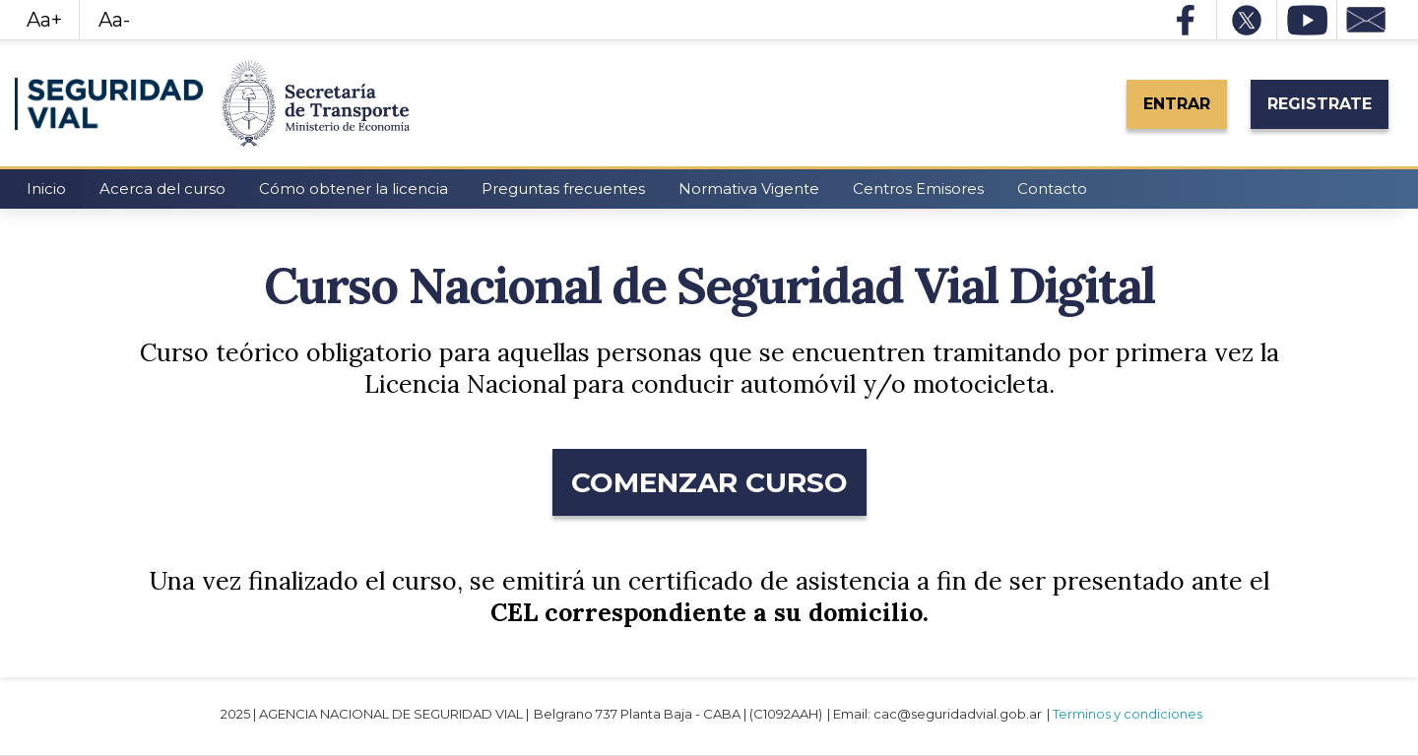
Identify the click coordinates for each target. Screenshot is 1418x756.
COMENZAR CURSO (709, 482)
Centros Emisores (918, 188)
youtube (1306, 19)
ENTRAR (1176, 103)
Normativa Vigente (748, 188)
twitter (1246, 19)
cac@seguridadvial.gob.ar (957, 714)
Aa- (114, 20)
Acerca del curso (162, 188)
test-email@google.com (1366, 19)
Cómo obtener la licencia (353, 188)
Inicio (46, 188)
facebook (1186, 19)
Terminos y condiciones (1127, 714)
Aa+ (44, 20)
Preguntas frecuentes (563, 188)
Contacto (1052, 188)
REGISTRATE (1319, 103)
